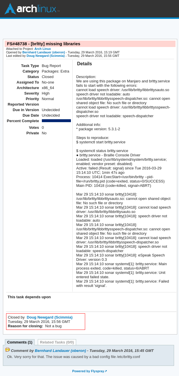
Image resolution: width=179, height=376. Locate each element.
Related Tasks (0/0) (57, 342)
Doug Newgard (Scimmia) (45, 55)
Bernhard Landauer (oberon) (43, 52)
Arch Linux (32, 9)
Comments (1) (20, 342)
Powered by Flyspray (88, 371)
